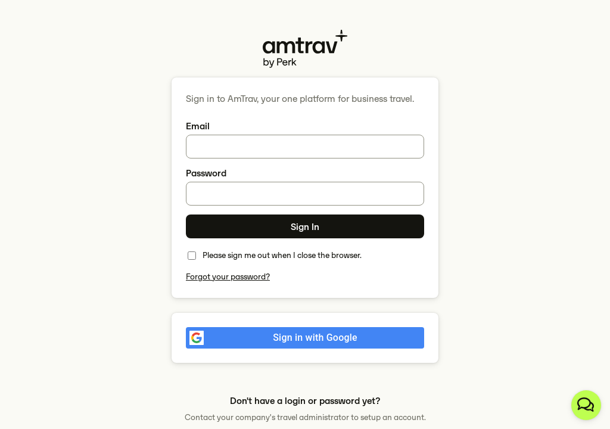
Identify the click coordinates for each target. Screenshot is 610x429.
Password (206, 173)
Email (198, 126)
